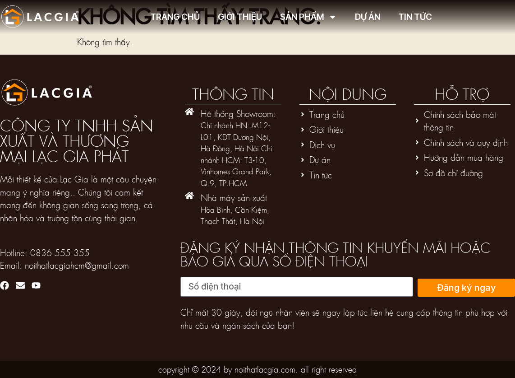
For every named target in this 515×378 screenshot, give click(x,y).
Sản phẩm (308, 17)
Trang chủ (175, 17)
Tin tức (415, 17)
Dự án (367, 17)
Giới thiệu (240, 17)
